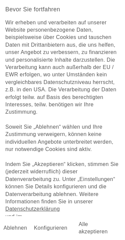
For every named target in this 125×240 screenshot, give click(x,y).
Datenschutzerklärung (32, 209)
